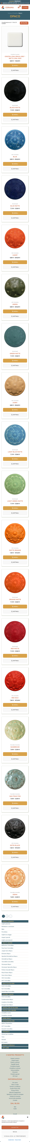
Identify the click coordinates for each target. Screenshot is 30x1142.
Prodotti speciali (15, 1074)
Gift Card (15, 1076)
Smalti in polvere (15, 1062)
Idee (15, 1107)
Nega (15, 1132)
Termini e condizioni (15, 1086)
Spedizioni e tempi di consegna (15, 1094)
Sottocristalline (15, 1070)
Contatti (15, 1100)
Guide (15, 1108)
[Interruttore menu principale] (25, 7)
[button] (27, 1117)
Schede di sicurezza (15, 1096)
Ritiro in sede (15, 1084)
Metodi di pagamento (15, 1092)
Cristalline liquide (15, 1066)
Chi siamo (15, 1082)
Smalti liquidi (15, 1060)
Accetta (15, 1127)
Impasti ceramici (15, 1058)
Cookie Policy (11, 1139)
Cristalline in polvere (15, 1068)
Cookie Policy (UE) (15, 1088)
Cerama (9, 7)
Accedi (15, 1114)
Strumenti (15, 1072)
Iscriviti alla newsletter (15, 1098)
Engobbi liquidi (15, 1064)
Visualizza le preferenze (15, 1136)
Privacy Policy (18, 1139)
